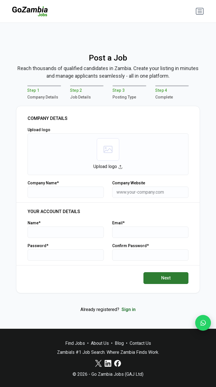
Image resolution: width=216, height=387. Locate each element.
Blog (119, 343)
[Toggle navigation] (199, 11)
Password (37, 245)
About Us (100, 343)
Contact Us (140, 343)
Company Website (128, 183)
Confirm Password (129, 245)
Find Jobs (75, 343)
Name (33, 223)
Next (166, 278)
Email (117, 223)
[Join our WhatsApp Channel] (203, 323)
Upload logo (39, 129)
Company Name (42, 183)
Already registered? (108, 309)
